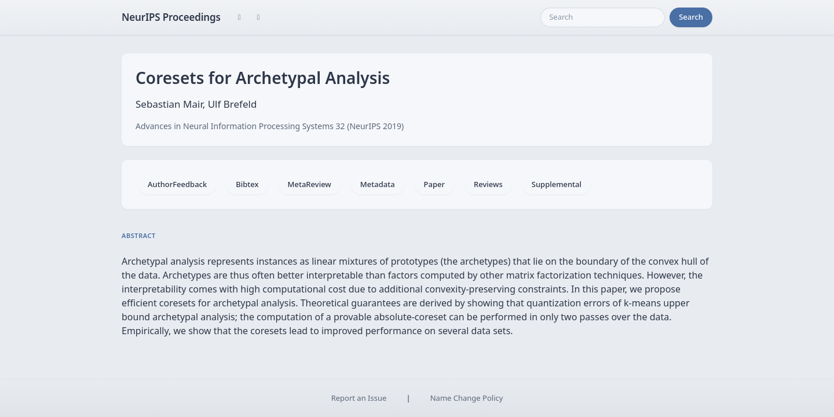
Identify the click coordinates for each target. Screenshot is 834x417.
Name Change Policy (466, 398)
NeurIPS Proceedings (171, 17)
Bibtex (247, 184)
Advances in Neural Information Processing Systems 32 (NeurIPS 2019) (270, 125)
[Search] (602, 17)
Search (691, 17)
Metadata (377, 184)
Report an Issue (359, 398)
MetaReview (309, 184)
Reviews (488, 184)
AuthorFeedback (177, 184)
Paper (434, 184)
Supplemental (556, 184)
